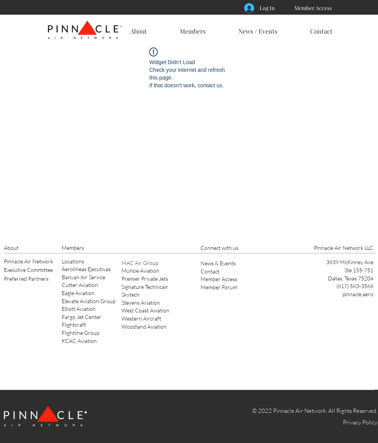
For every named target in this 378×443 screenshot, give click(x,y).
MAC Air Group (140, 263)
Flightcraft (74, 324)
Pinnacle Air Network (28, 261)
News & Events (218, 263)
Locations (73, 261)
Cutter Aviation (80, 285)
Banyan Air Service (83, 277)
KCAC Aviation (79, 341)
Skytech (131, 294)
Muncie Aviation (140, 270)
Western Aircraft (141, 318)
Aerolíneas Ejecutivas (86, 269)
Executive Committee (28, 269)
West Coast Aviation (145, 310)
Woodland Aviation (144, 326)
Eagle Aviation (78, 293)
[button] (138, 28)
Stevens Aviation (141, 302)
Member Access (219, 279)
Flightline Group (80, 332)
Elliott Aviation (79, 309)
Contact (210, 271)
